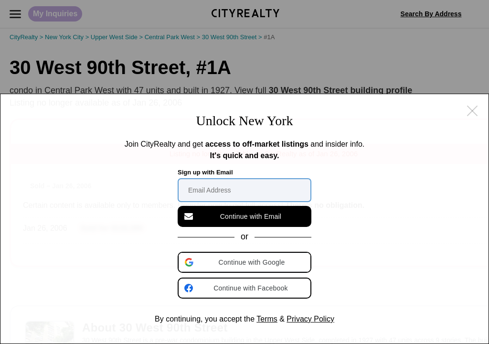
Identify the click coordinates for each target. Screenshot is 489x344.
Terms (266, 319)
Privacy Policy (310, 319)
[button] (245, 262)
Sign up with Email (205, 172)
